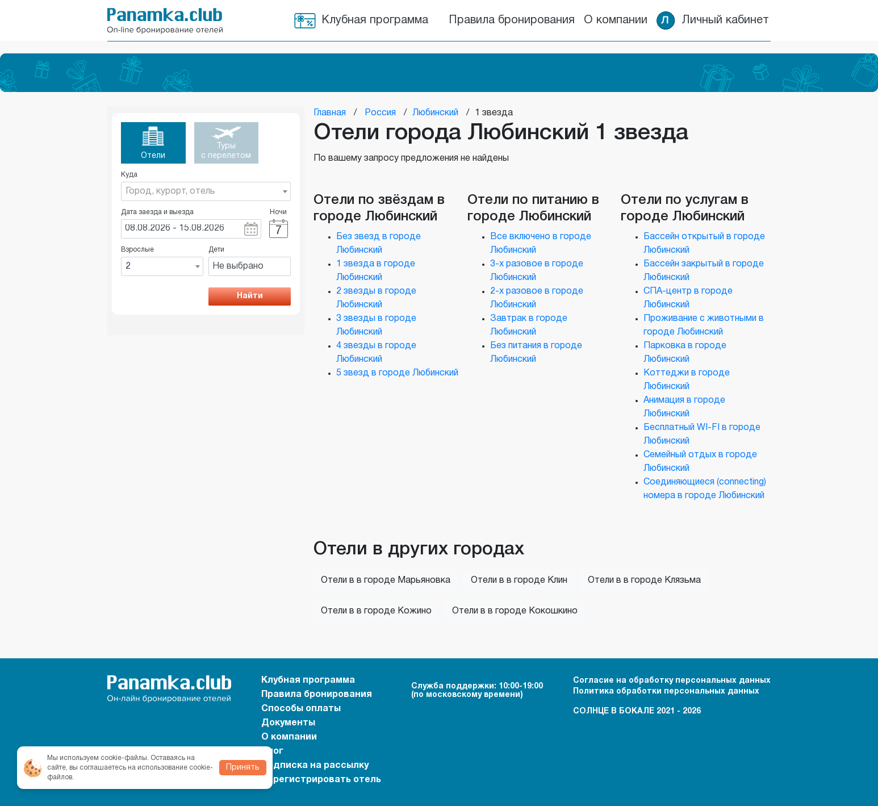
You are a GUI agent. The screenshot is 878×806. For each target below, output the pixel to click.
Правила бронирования (512, 20)
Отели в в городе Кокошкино (515, 611)
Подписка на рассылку (315, 766)
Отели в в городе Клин (519, 580)
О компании (615, 20)
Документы (288, 723)
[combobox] (206, 191)
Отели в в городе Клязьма (644, 580)
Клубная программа (374, 20)
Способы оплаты (301, 709)
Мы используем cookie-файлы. (98, 758)
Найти (250, 296)
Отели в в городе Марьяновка (385, 580)
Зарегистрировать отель (321, 780)
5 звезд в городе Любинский (397, 373)
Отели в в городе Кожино (376, 611)
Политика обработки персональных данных (666, 691)
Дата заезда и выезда (157, 212)
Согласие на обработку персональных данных (672, 680)
